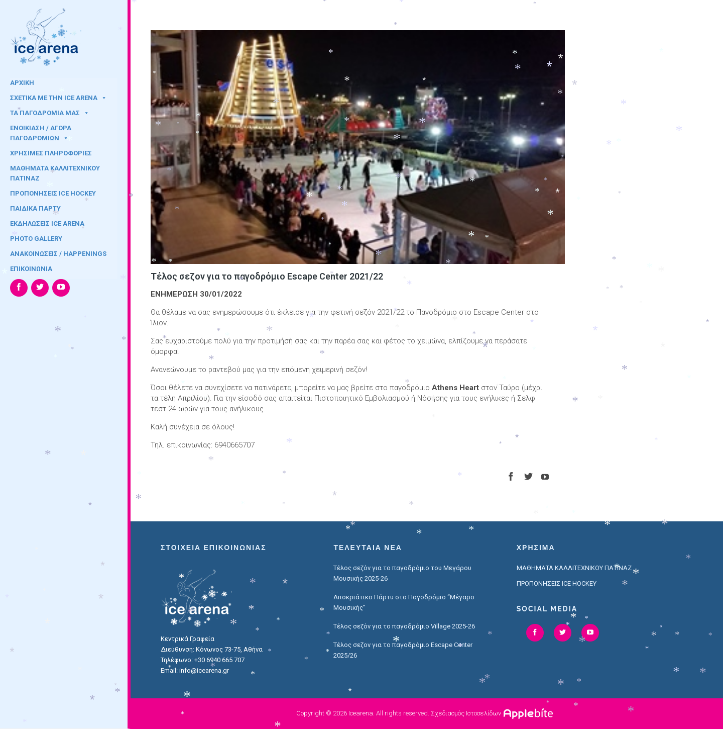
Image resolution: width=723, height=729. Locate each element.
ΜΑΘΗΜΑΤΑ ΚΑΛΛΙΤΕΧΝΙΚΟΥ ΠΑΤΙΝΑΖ (55, 171)
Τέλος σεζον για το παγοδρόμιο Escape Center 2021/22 (267, 276)
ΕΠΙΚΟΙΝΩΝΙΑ (31, 268)
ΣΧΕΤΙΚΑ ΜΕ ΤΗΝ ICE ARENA (58, 98)
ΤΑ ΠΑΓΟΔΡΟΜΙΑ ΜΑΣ (49, 113)
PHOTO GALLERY (36, 238)
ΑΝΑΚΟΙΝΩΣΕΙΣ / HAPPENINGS (58, 253)
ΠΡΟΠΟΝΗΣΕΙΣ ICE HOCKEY (53, 193)
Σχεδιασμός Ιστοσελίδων (466, 713)
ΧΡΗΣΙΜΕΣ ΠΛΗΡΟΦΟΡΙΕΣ (51, 153)
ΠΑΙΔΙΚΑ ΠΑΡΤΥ (35, 208)
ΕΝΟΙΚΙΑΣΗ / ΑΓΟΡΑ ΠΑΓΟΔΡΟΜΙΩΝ (40, 131)
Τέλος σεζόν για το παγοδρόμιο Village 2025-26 (404, 626)
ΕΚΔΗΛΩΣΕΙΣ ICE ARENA (47, 223)
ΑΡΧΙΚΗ (22, 82)
